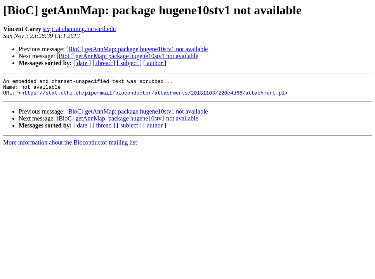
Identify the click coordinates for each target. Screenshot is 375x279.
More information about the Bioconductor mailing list (70, 146)
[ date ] (82, 63)
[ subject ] (129, 63)
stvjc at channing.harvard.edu (79, 29)
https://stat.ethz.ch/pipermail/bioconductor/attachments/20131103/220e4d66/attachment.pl (153, 96)
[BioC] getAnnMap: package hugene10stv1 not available (137, 49)
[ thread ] (103, 63)
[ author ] (155, 63)
